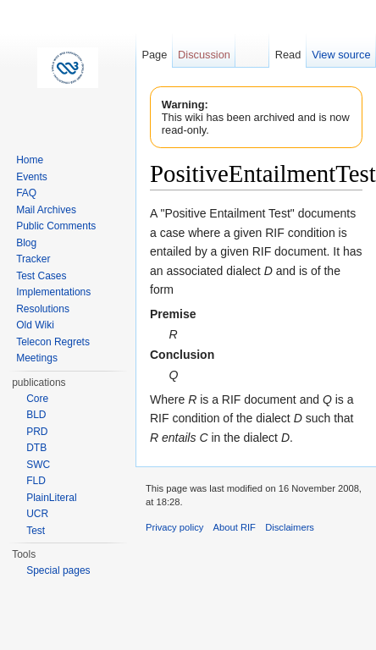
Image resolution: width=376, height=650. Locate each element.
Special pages (58, 570)
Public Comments (56, 226)
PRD (36, 432)
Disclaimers (289, 527)
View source (341, 54)
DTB (36, 448)
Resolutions (42, 309)
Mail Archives (46, 210)
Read (288, 54)
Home (29, 160)
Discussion (204, 54)
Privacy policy (174, 527)
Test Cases (41, 276)
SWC (38, 465)
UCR (37, 514)
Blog (26, 243)
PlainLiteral (51, 498)
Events (31, 177)
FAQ (26, 193)
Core (37, 399)
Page (154, 54)
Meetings (37, 358)
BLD (36, 415)
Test (35, 531)
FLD (36, 481)
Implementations (53, 292)
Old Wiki (35, 325)
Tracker (33, 259)
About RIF (234, 527)
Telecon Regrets (53, 342)
